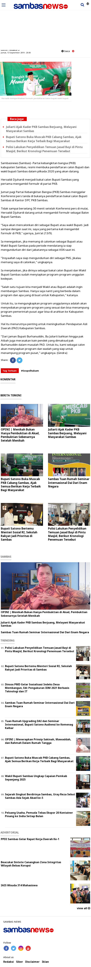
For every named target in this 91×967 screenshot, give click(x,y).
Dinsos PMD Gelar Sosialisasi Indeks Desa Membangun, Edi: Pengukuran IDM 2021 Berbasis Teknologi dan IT (37, 688)
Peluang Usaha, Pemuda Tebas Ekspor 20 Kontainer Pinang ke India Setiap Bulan (39, 814)
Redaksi (8, 962)
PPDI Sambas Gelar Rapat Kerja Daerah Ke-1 (30, 839)
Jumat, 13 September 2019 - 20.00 (16, 52)
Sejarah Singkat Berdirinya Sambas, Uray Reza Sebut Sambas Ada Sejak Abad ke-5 (40, 796)
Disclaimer (32, 962)
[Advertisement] (45, 25)
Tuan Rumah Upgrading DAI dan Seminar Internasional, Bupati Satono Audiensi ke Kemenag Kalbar (39, 724)
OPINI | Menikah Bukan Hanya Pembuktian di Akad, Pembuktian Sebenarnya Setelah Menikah (20, 435)
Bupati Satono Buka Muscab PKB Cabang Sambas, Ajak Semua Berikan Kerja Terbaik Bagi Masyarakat (21, 484)
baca (65, 51)
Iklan (45, 962)
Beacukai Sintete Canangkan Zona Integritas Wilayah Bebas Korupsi (31, 863)
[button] (87, 2)
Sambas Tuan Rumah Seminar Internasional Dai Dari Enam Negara (68, 482)
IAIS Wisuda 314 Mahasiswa (19, 885)
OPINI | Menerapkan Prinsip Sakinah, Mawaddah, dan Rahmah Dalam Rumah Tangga (38, 741)
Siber (19, 962)
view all (83, 908)
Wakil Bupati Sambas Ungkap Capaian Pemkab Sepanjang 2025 (36, 777)
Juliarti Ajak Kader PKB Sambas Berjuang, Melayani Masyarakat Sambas (67, 433)
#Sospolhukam (30, 370)
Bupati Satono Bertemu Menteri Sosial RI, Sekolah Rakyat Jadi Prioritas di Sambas (19, 534)
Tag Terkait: (9, 370)
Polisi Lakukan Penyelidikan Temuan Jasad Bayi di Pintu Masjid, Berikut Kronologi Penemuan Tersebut (67, 534)
